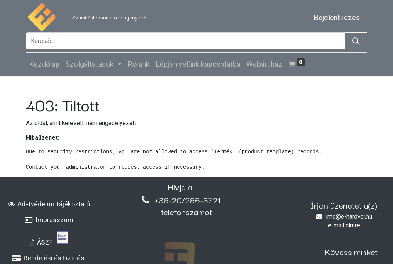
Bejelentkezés (337, 17)
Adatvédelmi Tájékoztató (49, 204)
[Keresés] (356, 41)
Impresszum (49, 220)
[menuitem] (44, 64)
